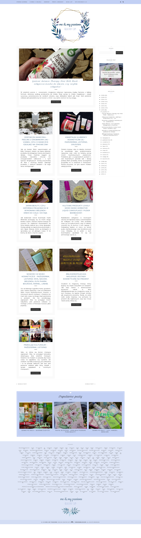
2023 (103, 101)
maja (104, 150)
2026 (103, 95)
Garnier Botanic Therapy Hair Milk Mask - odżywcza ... (112, 114)
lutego (105, 156)
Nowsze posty (22, 397)
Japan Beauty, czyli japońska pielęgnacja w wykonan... (111, 124)
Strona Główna (22, 2)
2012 (102, 174)
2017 (102, 163)
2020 (103, 107)
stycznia (105, 158)
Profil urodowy (57, 2)
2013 (102, 172)
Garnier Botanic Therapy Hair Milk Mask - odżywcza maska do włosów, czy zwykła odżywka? (56, 97)
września (105, 142)
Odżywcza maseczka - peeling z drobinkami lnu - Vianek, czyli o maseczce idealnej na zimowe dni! (35, 154)
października (107, 140)
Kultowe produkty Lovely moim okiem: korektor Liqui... (111, 127)
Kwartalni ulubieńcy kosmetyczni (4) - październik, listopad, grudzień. (76, 154)
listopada (105, 137)
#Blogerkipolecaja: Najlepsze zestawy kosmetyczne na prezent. (76, 290)
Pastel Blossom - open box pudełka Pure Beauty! (111, 74)
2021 (102, 105)
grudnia (105, 111)
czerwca (105, 148)
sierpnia (105, 144)
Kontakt (47, 2)
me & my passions (51, 536)
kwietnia (105, 152)
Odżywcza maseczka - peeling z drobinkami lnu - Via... (111, 117)
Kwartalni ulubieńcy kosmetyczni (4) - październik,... (112, 121)
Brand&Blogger (80, 536)
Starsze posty (90, 397)
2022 (103, 103)
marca (105, 154)
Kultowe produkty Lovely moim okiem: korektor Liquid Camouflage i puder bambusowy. (76, 223)
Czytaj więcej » (56, 115)
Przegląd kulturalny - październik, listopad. (35, 360)
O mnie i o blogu (35, 2)
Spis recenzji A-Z (81, 2)
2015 (102, 167)
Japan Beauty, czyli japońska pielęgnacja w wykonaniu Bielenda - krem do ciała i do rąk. (35, 223)
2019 (102, 110)
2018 (102, 161)
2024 (103, 99)
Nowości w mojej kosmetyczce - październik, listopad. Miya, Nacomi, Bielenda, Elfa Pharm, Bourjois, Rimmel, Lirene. (36, 293)
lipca (104, 146)
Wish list (69, 2)
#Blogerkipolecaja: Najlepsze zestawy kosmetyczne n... (110, 134)
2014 (102, 169)
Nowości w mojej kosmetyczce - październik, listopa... (111, 131)
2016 (102, 165)
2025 (103, 97)
